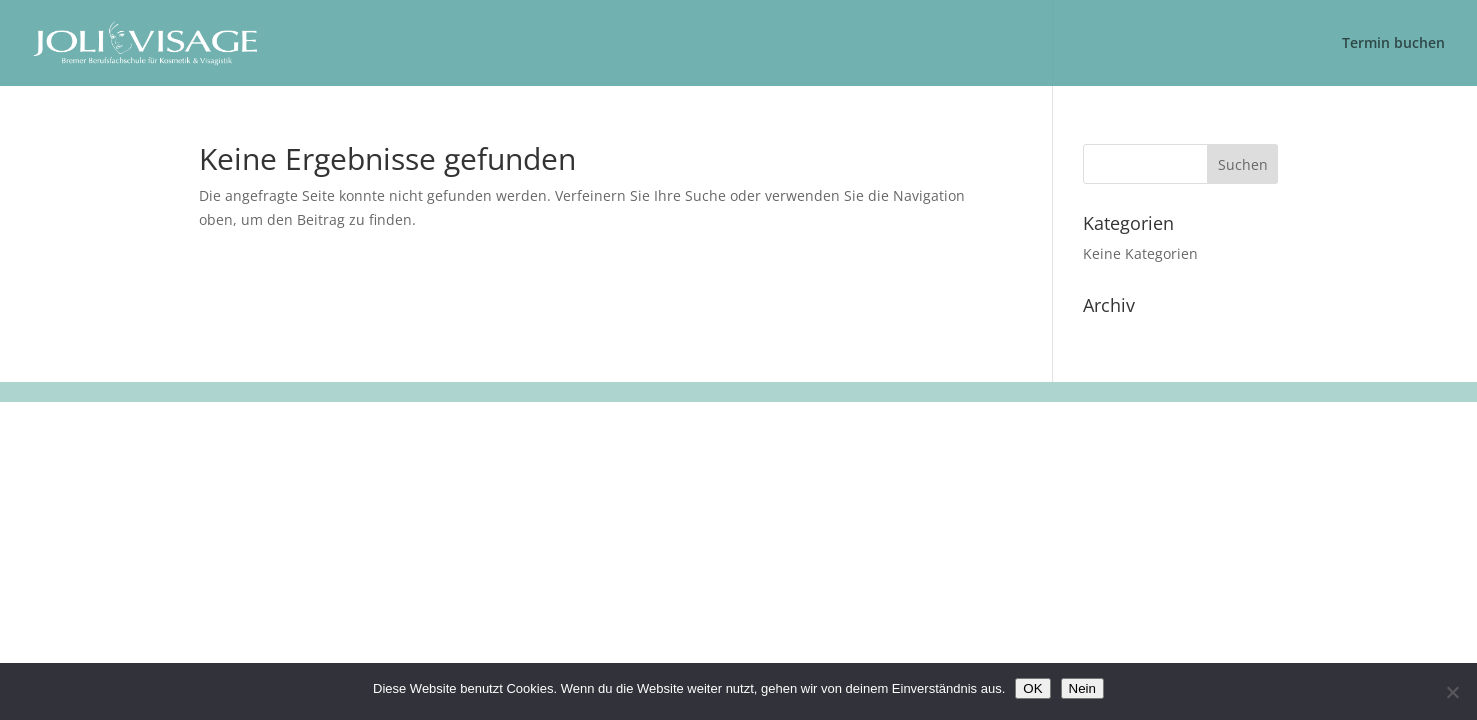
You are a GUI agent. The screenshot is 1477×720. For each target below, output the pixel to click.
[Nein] (1452, 692)
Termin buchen (1393, 44)
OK (1032, 688)
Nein (1082, 688)
